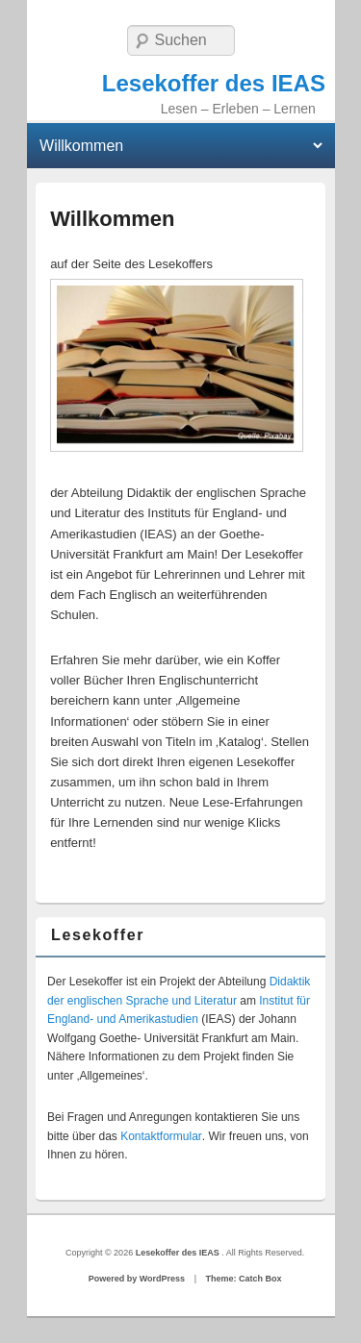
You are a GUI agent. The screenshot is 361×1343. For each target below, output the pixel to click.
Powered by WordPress (137, 1278)
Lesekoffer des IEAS (213, 83)
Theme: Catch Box (243, 1278)
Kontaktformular (161, 1136)
